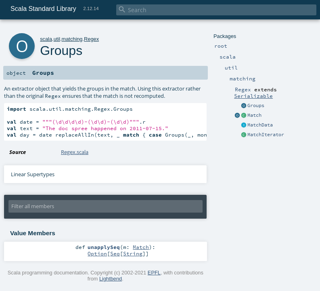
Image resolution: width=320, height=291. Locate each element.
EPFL (154, 273)
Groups (255, 105)
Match (254, 115)
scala (46, 39)
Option (97, 253)
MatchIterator (265, 134)
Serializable (253, 96)
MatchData (260, 125)
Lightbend (110, 279)
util (57, 39)
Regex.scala (74, 152)
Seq (115, 253)
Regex (91, 39)
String (132, 253)
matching (72, 39)
